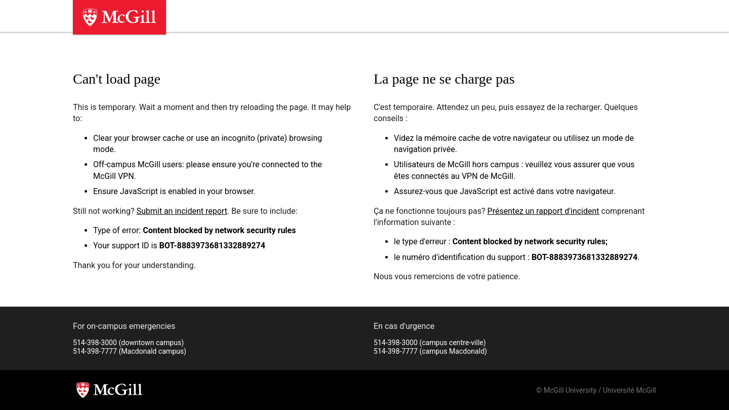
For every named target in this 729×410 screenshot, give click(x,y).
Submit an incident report (181, 211)
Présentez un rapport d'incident (543, 211)
